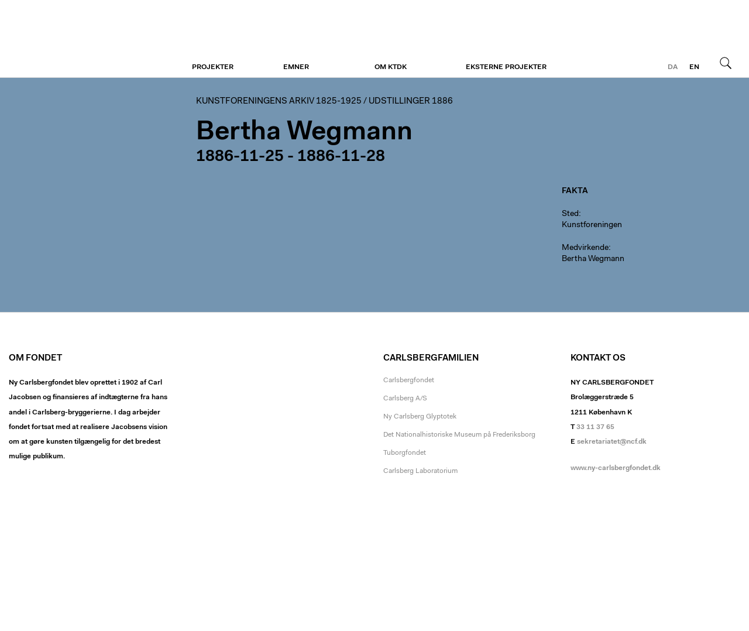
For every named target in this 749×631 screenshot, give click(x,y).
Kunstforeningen (80, 39)
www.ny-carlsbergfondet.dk (616, 468)
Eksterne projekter (506, 67)
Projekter (212, 67)
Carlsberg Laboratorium (420, 471)
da (673, 67)
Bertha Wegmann (593, 259)
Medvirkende (585, 248)
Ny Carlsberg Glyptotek (419, 416)
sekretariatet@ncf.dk (612, 441)
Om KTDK (390, 67)
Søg (725, 62)
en (694, 67)
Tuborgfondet (404, 453)
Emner (296, 67)
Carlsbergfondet (408, 380)
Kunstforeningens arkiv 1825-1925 (279, 101)
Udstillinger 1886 (411, 101)
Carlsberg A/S (405, 398)
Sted (570, 214)
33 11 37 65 (595, 427)
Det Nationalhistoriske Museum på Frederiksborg (459, 434)
